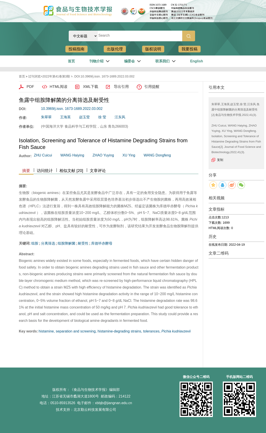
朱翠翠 (46, 117)
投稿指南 (76, 49)
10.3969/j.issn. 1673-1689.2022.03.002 (72, 109)
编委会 (129, 61)
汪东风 (120, 117)
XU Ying (128, 155)
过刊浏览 (34, 76)
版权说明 (153, 49)
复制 (220, 160)
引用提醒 (151, 87)
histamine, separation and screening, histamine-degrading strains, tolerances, (115, 331)
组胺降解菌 (66, 243)
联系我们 (162, 61)
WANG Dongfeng (157, 155)
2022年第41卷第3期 (56, 76)
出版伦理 (115, 49)
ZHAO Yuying (103, 155)
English (196, 61)
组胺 (34, 243)
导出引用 (121, 87)
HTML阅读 (58, 87)
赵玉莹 (84, 117)
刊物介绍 (96, 61)
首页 (71, 61)
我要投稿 (190, 49)
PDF (30, 87)
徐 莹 (102, 117)
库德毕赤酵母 (101, 243)
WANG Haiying (72, 155)
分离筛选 (48, 243)
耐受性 (83, 243)
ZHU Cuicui (43, 155)
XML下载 (90, 87)
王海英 (65, 117)
